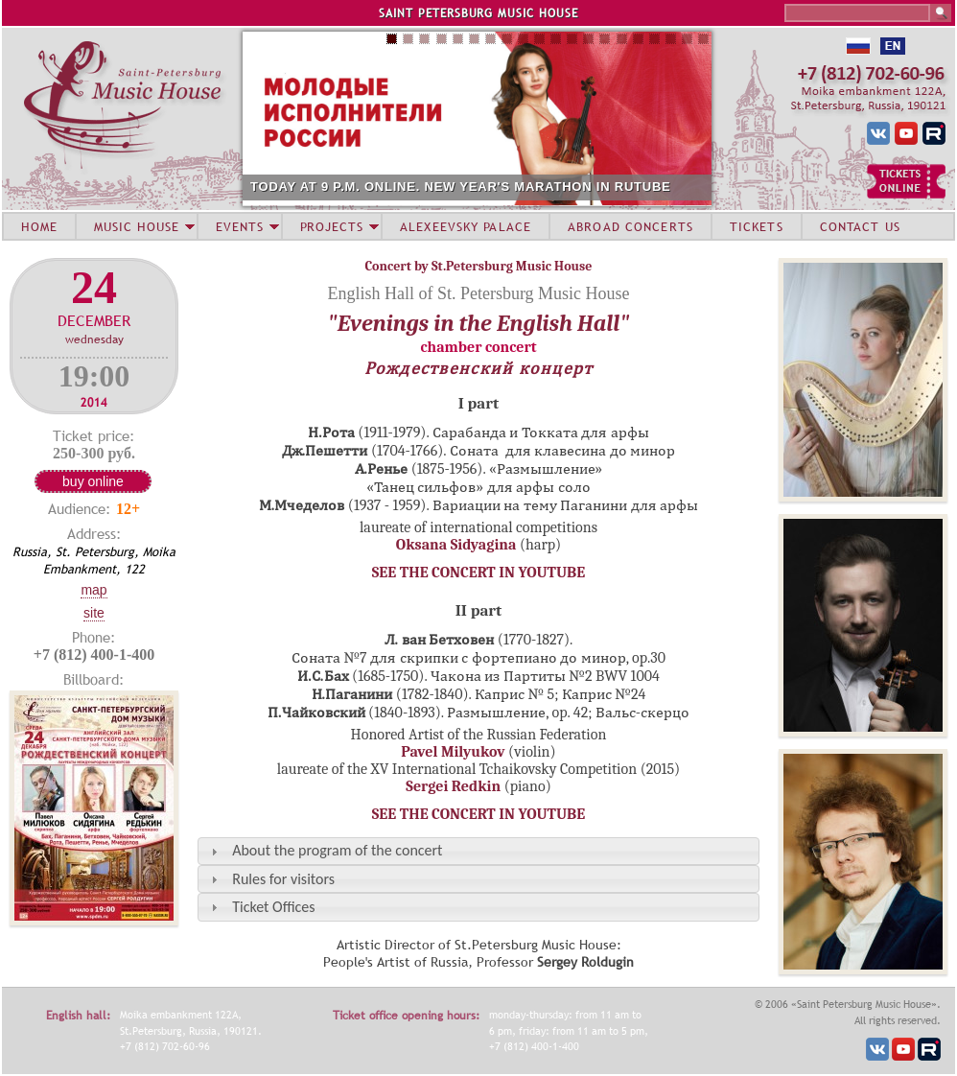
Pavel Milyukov (452, 751)
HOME (39, 226)
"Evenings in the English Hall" (479, 323)
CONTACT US (860, 226)
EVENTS (240, 226)
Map (93, 589)
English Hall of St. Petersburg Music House (478, 293)
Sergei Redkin (453, 786)
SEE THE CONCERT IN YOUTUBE (478, 572)
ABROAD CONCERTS (630, 226)
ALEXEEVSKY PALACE (465, 226)
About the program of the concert (337, 850)
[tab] (478, 851)
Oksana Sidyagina (456, 544)
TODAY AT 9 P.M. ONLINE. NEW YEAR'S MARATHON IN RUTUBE (460, 186)
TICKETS (756, 226)
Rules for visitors (283, 879)
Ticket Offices (273, 907)
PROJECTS (332, 226)
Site (94, 612)
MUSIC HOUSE (136, 226)
